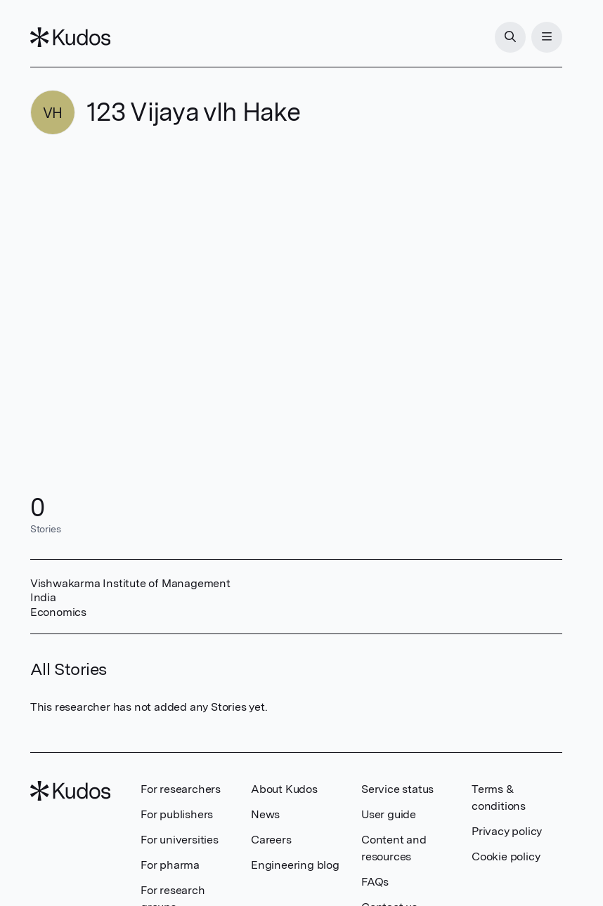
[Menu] (546, 37)
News (265, 814)
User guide (388, 814)
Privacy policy (507, 831)
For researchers (181, 789)
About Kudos (284, 789)
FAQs (375, 881)
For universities (180, 839)
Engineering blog (295, 865)
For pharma (170, 865)
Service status (397, 789)
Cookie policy (506, 856)
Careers (271, 839)
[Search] (510, 37)
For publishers (177, 814)
